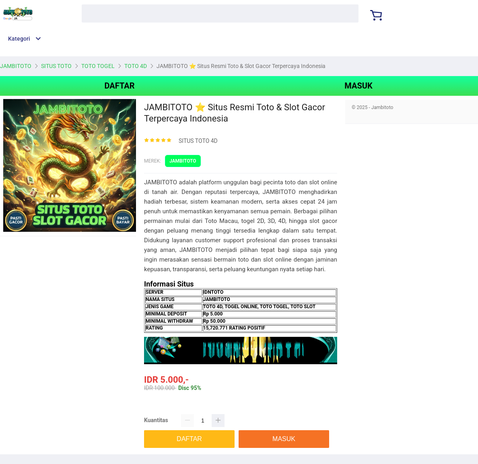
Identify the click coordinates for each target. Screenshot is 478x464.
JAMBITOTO (182, 161)
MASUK (358, 86)
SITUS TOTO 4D (198, 141)
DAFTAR (119, 86)
